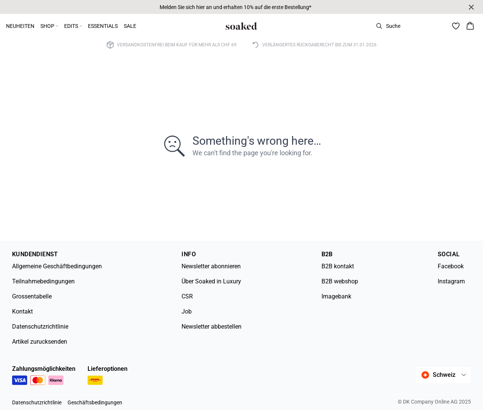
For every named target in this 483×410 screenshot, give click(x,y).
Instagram (451, 281)
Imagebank (336, 296)
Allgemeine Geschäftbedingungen (57, 266)
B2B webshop (339, 281)
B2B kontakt (337, 266)
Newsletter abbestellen (212, 326)
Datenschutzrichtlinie (40, 326)
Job (187, 311)
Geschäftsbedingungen (95, 402)
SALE (130, 26)
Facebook (451, 266)
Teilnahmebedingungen (43, 281)
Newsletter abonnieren (211, 266)
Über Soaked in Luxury (211, 281)
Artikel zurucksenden (39, 341)
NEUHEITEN (20, 26)
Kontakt (22, 311)
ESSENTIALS (103, 26)
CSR (187, 296)
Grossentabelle (32, 296)
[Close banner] (471, 7)
